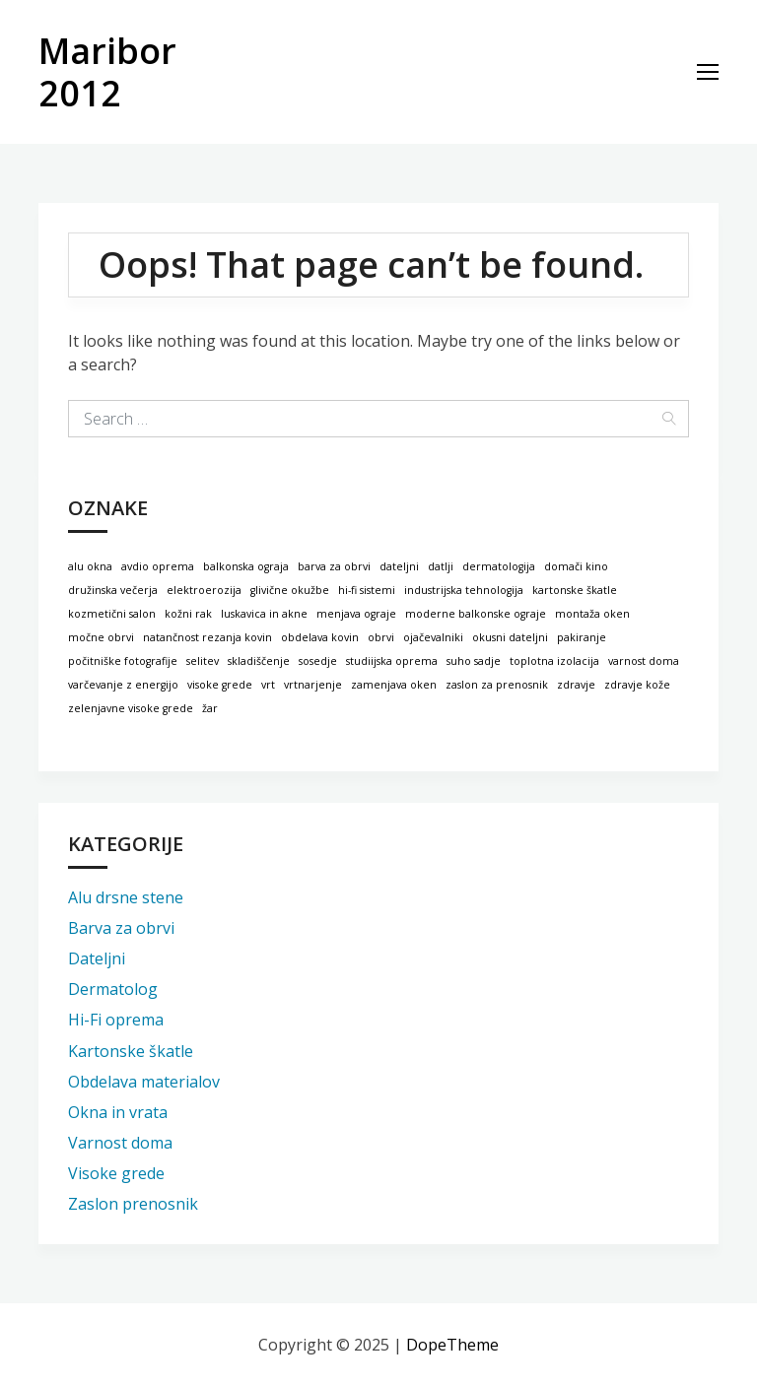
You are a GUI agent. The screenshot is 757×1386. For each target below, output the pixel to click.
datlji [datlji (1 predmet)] (440, 566)
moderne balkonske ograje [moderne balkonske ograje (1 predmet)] (475, 614)
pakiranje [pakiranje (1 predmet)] (581, 637)
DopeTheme (452, 1344)
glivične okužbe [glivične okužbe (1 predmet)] (289, 590)
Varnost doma (120, 1143)
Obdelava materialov (144, 1081)
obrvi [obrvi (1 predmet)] (381, 637)
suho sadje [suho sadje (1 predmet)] (474, 661)
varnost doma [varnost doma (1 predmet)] (643, 661)
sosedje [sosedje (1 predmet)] (318, 661)
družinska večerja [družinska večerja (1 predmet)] (113, 590)
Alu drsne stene (125, 897)
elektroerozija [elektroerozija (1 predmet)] (204, 590)
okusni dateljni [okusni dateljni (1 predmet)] (510, 637)
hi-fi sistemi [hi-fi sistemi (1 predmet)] (366, 590)
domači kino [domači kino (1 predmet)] (576, 566)
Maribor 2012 (107, 72)
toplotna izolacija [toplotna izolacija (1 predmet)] (554, 661)
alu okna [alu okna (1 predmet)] (90, 566)
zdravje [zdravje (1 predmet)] (576, 685)
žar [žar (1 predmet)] (210, 708)
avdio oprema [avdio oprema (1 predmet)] (157, 566)
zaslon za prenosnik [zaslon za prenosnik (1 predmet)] (497, 685)
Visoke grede (116, 1173)
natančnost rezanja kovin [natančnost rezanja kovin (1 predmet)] (207, 637)
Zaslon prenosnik (133, 1204)
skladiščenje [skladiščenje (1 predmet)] (259, 661)
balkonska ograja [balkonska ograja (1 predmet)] (246, 566)
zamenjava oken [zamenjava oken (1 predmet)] (394, 685)
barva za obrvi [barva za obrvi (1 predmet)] (334, 566)
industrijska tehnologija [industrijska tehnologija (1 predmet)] (463, 590)
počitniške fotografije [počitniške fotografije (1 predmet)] (122, 661)
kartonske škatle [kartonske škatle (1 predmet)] (574, 590)
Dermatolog (113, 989)
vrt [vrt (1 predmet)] (268, 685)
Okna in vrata (118, 1112)
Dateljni (96, 958)
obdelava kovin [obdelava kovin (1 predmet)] (320, 637)
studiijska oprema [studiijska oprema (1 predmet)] (392, 661)
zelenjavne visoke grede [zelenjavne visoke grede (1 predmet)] (130, 708)
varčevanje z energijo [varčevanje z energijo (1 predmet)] (123, 685)
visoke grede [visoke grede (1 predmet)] (219, 685)
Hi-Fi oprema (116, 1019)
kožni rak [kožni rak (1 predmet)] (188, 614)
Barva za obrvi (121, 928)
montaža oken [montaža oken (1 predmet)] (592, 614)
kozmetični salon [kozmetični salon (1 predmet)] (112, 614)
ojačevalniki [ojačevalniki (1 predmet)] (433, 637)
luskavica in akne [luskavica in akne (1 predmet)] (264, 614)
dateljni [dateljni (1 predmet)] (399, 566)
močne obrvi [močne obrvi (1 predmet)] (101, 637)
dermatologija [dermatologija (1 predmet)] (498, 566)
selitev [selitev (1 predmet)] (202, 661)
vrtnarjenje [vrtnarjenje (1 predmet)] (313, 685)
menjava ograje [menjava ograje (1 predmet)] (356, 614)
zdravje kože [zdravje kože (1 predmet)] (637, 685)
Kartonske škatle (130, 1051)
